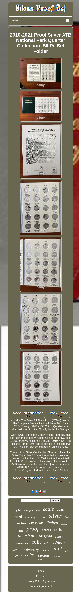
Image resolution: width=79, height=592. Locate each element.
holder (15, 550)
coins (30, 554)
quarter (64, 524)
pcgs (18, 555)
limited (52, 522)
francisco (20, 523)
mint (57, 549)
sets (58, 529)
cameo (45, 550)
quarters (42, 517)
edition (59, 542)
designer (59, 537)
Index (40, 571)
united (17, 517)
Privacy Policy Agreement (41, 581)
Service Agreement (41, 586)
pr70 (67, 551)
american (26, 535)
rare (21, 530)
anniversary (30, 550)
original (45, 536)
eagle (48, 509)
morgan (28, 510)
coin (36, 542)
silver (55, 516)
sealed (40, 559)
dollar (61, 510)
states (46, 530)
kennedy (30, 517)
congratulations (59, 556)
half (38, 511)
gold (18, 510)
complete (43, 555)
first (67, 517)
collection (22, 544)
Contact (40, 576)
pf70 (46, 543)
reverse (36, 522)
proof (32, 529)
